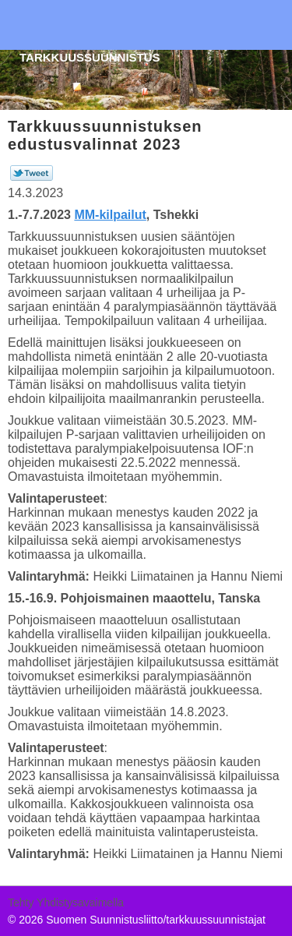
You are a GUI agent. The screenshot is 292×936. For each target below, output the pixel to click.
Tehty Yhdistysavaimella (66, 902)
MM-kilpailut (110, 214)
